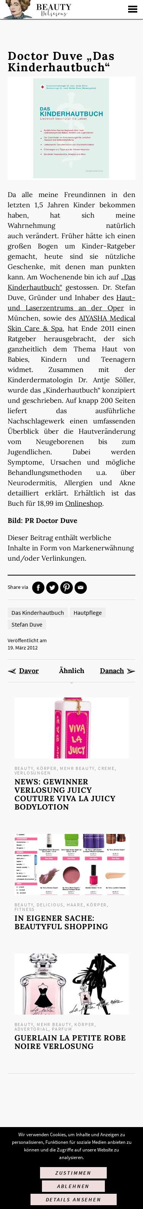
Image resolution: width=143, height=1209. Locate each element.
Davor (29, 670)
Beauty (24, 768)
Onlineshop (83, 503)
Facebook (38, 587)
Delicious (50, 905)
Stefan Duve (26, 624)
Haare (75, 905)
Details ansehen (73, 1199)
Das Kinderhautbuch (37, 612)
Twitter (52, 587)
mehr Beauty (77, 768)
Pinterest (66, 587)
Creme (106, 768)
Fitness (24, 909)
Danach (112, 670)
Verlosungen (32, 773)
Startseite (36, 9)
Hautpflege (88, 612)
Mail (80, 587)
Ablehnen (73, 1186)
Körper (47, 768)
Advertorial (31, 1029)
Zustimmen (73, 1172)
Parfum (62, 1029)
